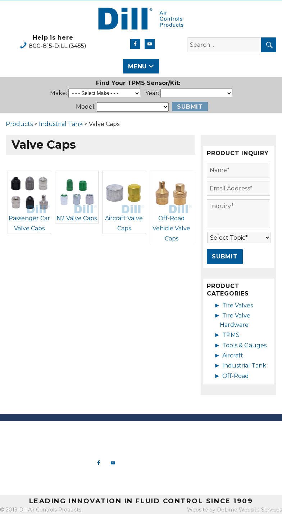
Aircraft (232, 355)
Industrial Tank (61, 124)
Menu (137, 66)
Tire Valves (237, 305)
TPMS (231, 335)
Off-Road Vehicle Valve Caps (171, 228)
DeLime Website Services (249, 509)
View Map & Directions (35, 482)
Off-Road (235, 376)
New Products (176, 432)
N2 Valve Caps (76, 218)
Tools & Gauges (244, 345)
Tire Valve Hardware (176, 439)
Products (19, 124)
